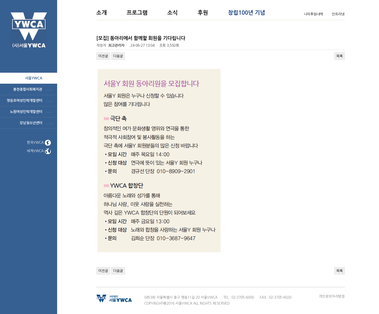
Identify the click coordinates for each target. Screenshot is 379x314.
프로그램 (137, 12)
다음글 (118, 56)
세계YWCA (39, 151)
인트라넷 (338, 14)
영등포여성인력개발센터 (24, 100)
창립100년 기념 (246, 12)
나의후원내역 (313, 14)
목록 (339, 56)
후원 (203, 12)
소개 (101, 12)
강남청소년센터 (31, 123)
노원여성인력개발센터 (26, 111)
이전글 (103, 56)
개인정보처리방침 (332, 296)
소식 (172, 12)
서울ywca (33, 78)
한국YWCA (39, 142)
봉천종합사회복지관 (27, 89)
